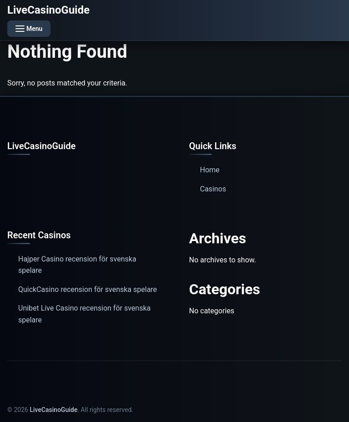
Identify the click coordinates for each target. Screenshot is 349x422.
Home (209, 170)
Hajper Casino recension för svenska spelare (77, 265)
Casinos (213, 189)
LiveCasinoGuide (48, 10)
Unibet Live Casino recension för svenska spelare (84, 314)
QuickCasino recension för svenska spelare (87, 289)
